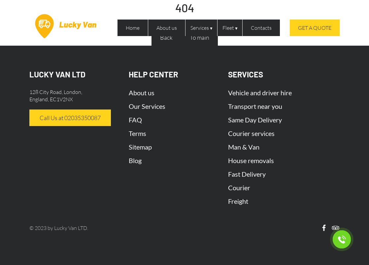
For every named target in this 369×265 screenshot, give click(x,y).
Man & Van (243, 147)
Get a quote (314, 27)
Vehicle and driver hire (260, 93)
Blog (135, 160)
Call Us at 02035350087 (70, 117)
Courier (239, 188)
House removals (251, 160)
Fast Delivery (247, 174)
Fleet (228, 27)
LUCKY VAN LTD (57, 74)
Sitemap (140, 147)
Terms (137, 133)
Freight (238, 201)
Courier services (251, 133)
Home (133, 27)
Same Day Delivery (255, 120)
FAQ (135, 120)
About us (166, 27)
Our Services (147, 106)
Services (199, 27)
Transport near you (255, 106)
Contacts (261, 27)
